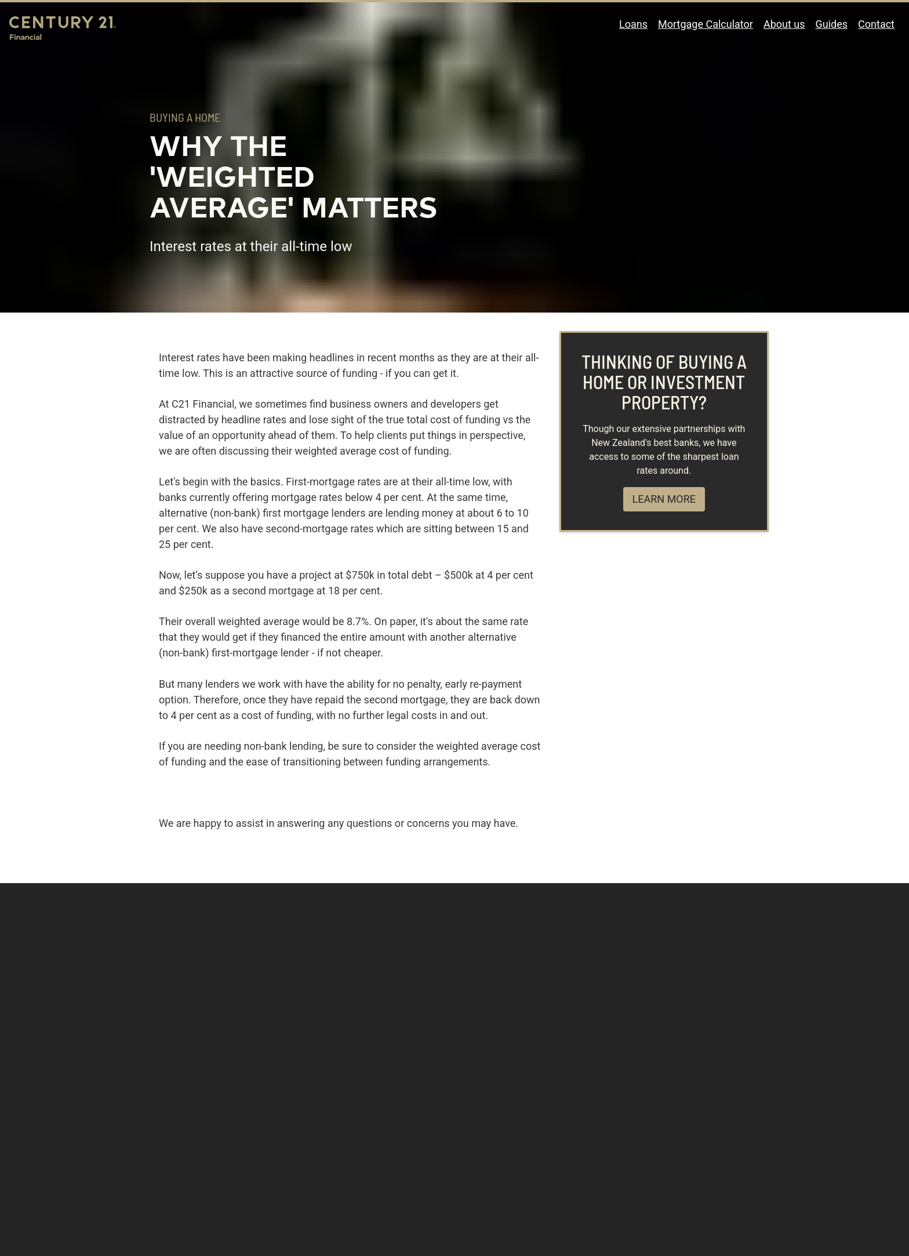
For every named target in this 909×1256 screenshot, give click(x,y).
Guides (832, 24)
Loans (633, 24)
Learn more (664, 499)
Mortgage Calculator (705, 24)
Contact (876, 24)
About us (784, 24)
